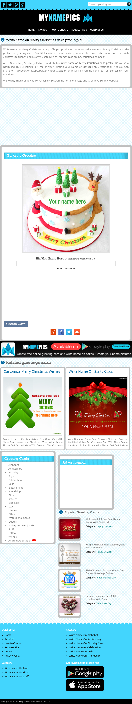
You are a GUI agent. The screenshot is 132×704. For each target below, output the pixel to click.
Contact (9, 651)
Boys (11, 476)
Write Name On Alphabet (83, 635)
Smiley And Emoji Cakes (22, 525)
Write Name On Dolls (81, 651)
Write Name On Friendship (84, 655)
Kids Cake (14, 502)
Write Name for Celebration (85, 647)
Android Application (22, 540)
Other (11, 514)
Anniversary (15, 468)
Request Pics (79, 30)
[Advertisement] (65, 116)
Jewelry (12, 499)
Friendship (14, 491)
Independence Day (106, 577)
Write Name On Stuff (17, 676)
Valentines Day (104, 603)
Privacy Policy (12, 655)
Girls (11, 495)
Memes (12, 510)
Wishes (12, 536)
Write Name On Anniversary (85, 639)
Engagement (15, 487)
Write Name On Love (16, 668)
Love (11, 506)
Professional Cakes (19, 517)
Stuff (11, 529)
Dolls (11, 483)
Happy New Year (104, 526)
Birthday (13, 472)
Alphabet (13, 465)
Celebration (15, 480)
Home (31, 30)
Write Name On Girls (17, 672)
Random (42, 30)
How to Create (59, 30)
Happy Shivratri (104, 551)
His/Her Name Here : (66, 258)
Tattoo (12, 533)
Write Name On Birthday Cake (86, 643)
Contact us (97, 30)
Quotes (12, 521)
